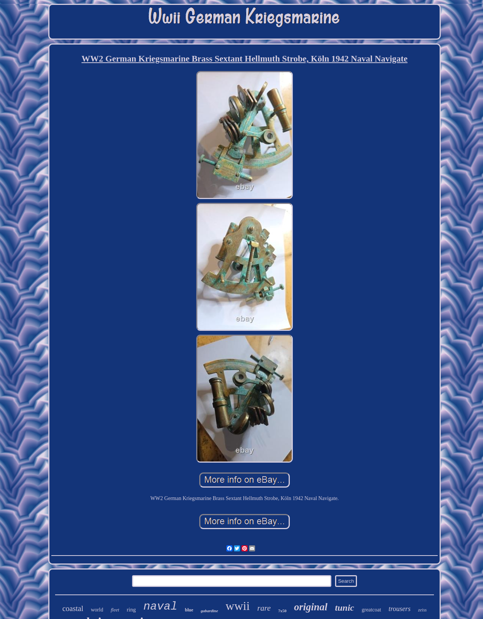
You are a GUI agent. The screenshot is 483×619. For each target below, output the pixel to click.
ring (131, 610)
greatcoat (371, 610)
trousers (400, 609)
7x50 (282, 610)
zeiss (422, 610)
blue (189, 610)
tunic (344, 608)
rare (264, 608)
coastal (72, 608)
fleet (115, 610)
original (311, 607)
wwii (238, 606)
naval (160, 606)
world (97, 610)
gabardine (209, 610)
